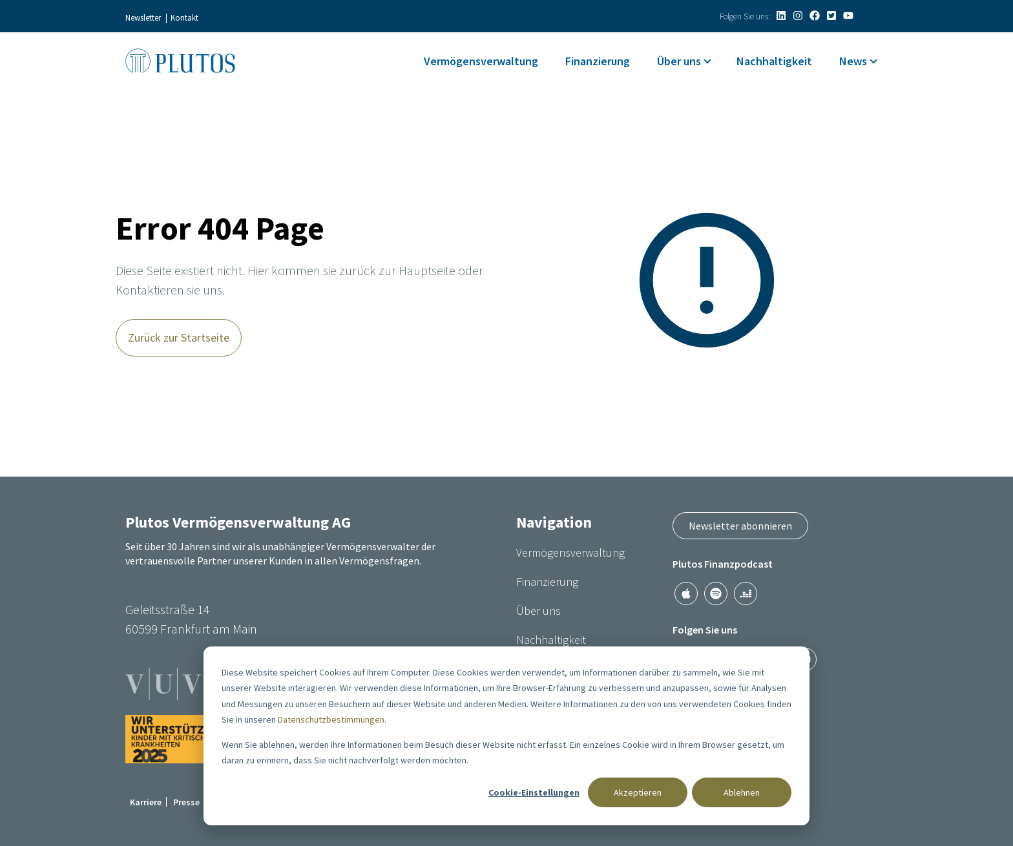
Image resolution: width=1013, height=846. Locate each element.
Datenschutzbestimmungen (331, 719)
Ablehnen (742, 792)
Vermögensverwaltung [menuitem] (481, 61)
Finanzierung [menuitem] (597, 61)
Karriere (146, 802)
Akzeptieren (638, 792)
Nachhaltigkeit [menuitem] (774, 61)
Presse (186, 802)
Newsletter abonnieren (740, 525)
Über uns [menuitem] (679, 61)
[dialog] (506, 735)
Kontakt (184, 17)
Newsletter (143, 17)
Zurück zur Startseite (178, 337)
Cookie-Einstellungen (534, 792)
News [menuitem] (853, 61)
